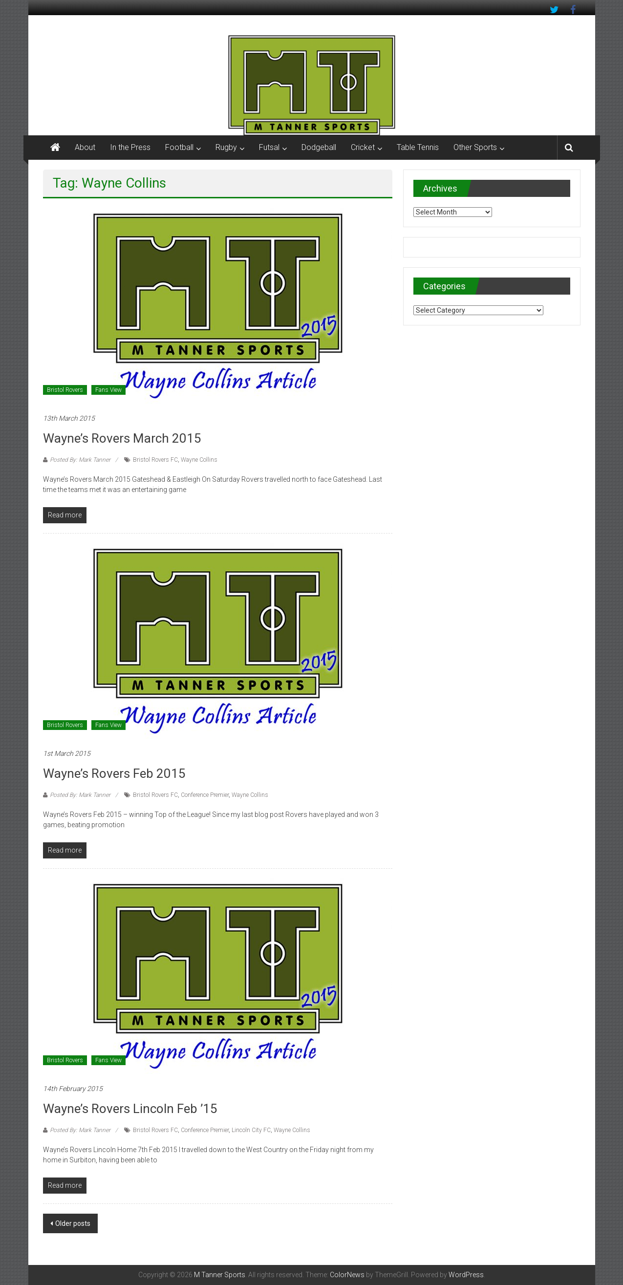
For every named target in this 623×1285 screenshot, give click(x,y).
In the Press (130, 147)
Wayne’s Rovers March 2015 (122, 438)
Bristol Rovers (65, 389)
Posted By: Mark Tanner (80, 459)
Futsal (269, 147)
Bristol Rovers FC (155, 459)
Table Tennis (418, 147)
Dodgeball (318, 147)
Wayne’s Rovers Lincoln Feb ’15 (130, 1108)
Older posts (72, 1223)
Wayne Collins (199, 459)
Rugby (226, 147)
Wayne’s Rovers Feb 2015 (114, 773)
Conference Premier (205, 795)
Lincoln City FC (251, 1130)
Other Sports (475, 147)
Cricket (363, 147)
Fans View (108, 389)
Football (179, 147)
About (85, 147)
